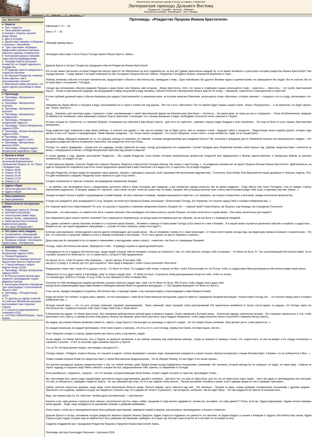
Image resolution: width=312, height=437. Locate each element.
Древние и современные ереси (22, 237)
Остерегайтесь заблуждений (21, 234)
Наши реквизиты (15, 196)
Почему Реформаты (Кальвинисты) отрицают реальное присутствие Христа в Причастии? (21, 259)
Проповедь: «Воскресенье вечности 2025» (18, 144)
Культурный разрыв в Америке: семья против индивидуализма (21, 57)
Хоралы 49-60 (13, 170)
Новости (10, 24)
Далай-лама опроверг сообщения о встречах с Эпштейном (22, 43)
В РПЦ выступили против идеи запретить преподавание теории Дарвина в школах (21, 279)
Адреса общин (13, 185)
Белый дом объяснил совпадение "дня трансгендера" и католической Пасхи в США (22, 287)
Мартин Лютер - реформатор (21, 218)
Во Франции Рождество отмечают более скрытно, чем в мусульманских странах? (22, 78)
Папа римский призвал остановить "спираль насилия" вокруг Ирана (19, 33)
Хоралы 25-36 (13, 175)
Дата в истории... (14, 38)
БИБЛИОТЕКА (13, 247)
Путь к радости (13, 27)
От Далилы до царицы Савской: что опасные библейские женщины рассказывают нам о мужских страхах (21, 302)
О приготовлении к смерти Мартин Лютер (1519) (18, 266)
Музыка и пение (14, 155)
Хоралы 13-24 (13, 178)
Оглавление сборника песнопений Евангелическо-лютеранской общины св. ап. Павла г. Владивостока (22, 163)
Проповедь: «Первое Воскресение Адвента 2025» (18, 138)
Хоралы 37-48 (13, 172)
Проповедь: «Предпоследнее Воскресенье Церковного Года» (20, 149)
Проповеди (12, 94)
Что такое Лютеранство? (19, 226)
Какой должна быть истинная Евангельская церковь (20, 222)
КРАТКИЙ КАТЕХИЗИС (18, 212)
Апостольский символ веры (20, 215)
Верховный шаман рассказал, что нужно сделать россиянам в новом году (22, 87)
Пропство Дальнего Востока (21, 188)
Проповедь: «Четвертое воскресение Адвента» (17, 121)
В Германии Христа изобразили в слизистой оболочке (22, 71)
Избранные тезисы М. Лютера (22, 209)
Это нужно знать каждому (20, 231)
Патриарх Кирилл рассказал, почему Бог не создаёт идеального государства (21, 64)
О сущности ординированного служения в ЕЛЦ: (20, 311)
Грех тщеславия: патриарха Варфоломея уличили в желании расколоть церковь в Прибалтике (20, 50)
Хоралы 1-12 (12, 181)
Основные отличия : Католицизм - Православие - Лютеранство (22, 241)
